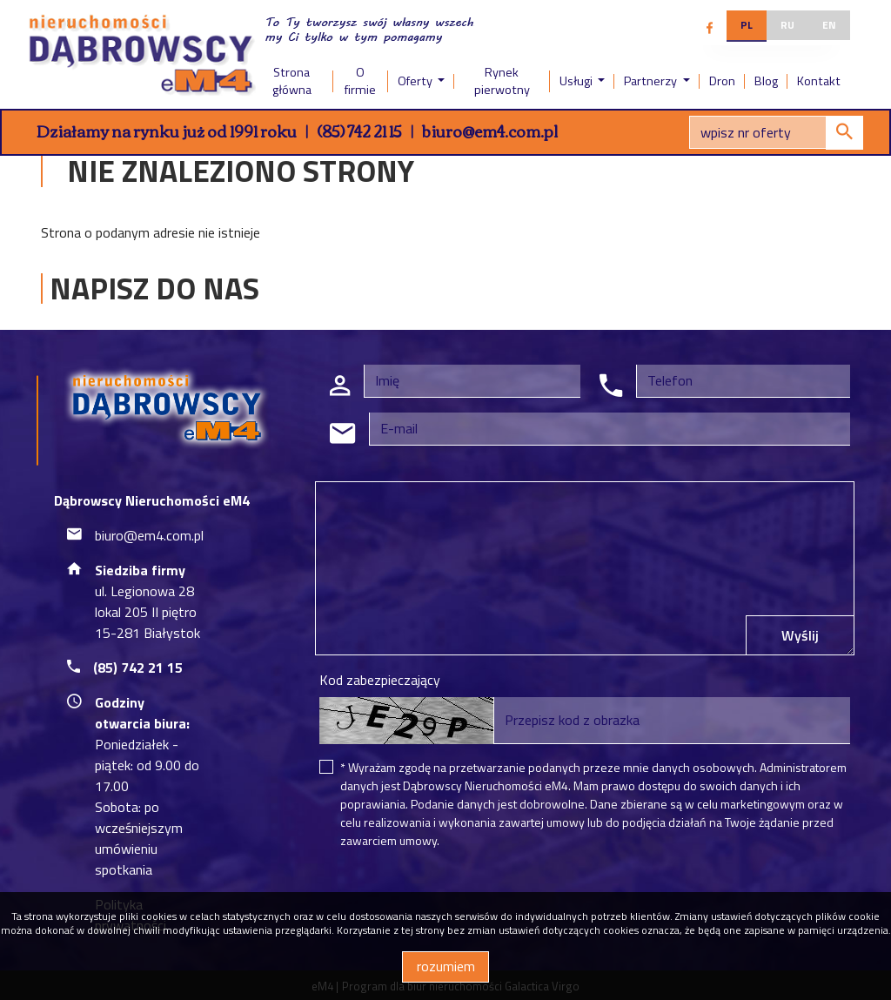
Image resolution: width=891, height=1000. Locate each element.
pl (746, 25)
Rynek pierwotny (502, 81)
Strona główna (292, 81)
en (829, 25)
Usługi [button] (577, 81)
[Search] (776, 132)
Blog (766, 81)
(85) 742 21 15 (359, 130)
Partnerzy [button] (652, 81)
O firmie (360, 81)
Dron (722, 81)
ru (787, 25)
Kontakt (819, 81)
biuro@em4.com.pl (490, 130)
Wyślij (800, 635)
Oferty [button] (416, 81)
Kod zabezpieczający (379, 679)
